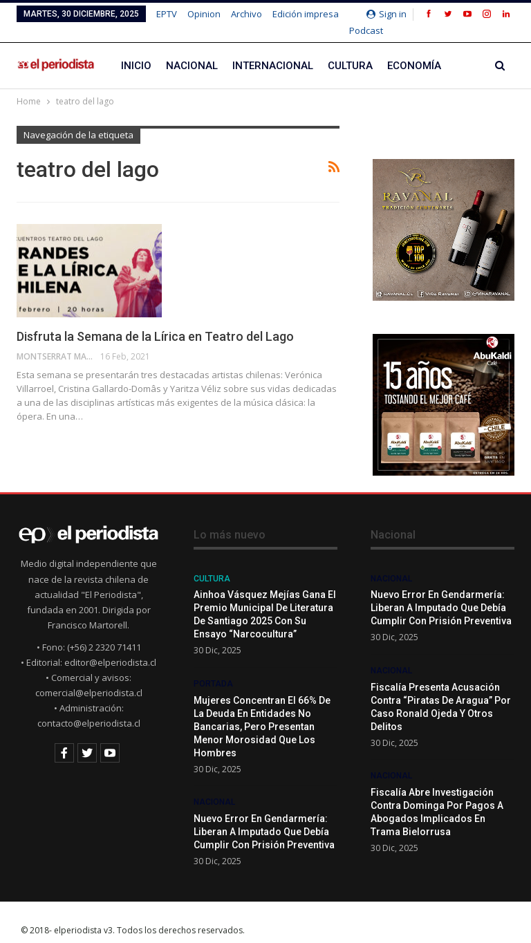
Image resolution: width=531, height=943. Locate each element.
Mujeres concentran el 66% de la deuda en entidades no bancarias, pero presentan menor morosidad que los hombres (262, 711)
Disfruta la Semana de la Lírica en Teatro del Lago (155, 320)
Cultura (350, 50)
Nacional (192, 50)
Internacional (272, 50)
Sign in (386, 14)
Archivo (246, 14)
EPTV (166, 14)
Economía (414, 50)
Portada (213, 668)
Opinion (204, 14)
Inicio (136, 50)
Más (285, 14)
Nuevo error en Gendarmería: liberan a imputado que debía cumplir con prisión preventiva (264, 815)
